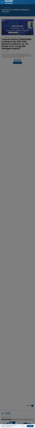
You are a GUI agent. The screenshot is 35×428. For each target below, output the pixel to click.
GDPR (11, 426)
